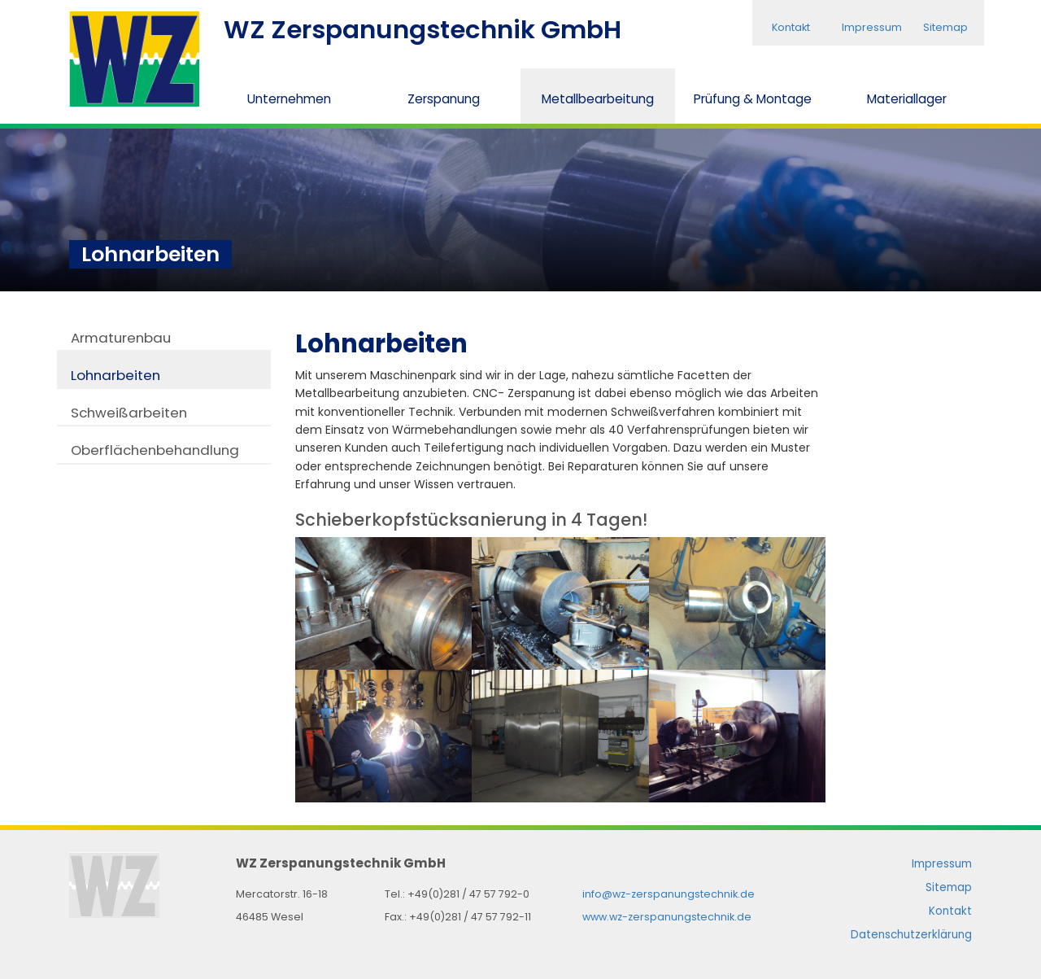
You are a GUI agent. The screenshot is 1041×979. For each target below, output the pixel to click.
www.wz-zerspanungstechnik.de (666, 917)
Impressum (872, 27)
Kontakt (791, 27)
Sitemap (945, 27)
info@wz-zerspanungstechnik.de (668, 894)
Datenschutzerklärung (911, 934)
